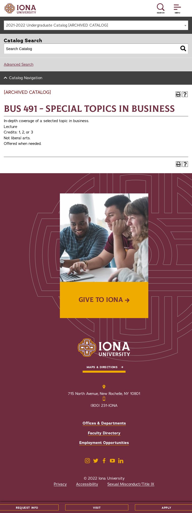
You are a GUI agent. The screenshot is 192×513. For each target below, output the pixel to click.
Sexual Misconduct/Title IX (130, 484)
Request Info (27, 508)
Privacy (60, 484)
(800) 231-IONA (104, 405)
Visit (97, 508)
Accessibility (87, 484)
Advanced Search (18, 64)
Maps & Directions (102, 367)
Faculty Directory (104, 433)
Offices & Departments (104, 423)
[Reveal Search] (160, 8)
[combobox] (96, 25)
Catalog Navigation (25, 77)
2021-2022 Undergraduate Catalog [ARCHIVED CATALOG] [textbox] (57, 25)
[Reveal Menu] (177, 8)
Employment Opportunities (104, 442)
